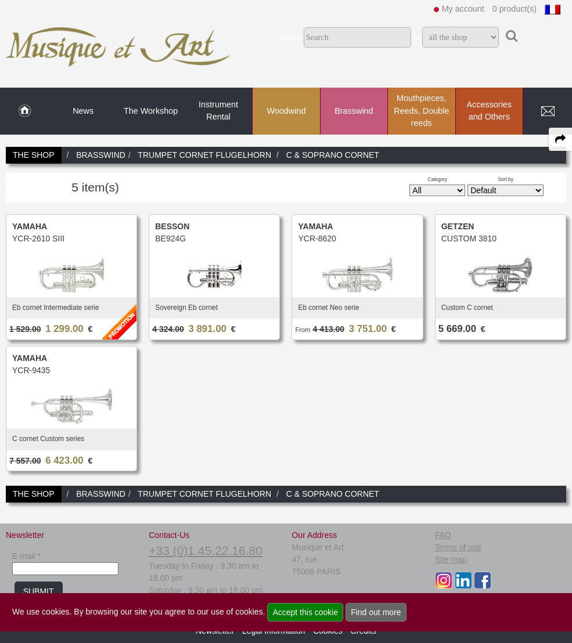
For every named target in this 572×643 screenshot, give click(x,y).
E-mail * (26, 556)
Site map (451, 559)
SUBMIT (38, 591)
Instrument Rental (218, 111)
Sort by (505, 179)
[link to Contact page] (547, 111)
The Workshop (151, 110)
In (416, 37)
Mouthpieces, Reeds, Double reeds (421, 110)
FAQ (443, 535)
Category (437, 179)
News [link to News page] (83, 110)
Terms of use (458, 547)
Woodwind (286, 110)
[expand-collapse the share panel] (560, 139)
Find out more (376, 612)
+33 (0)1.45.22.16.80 (205, 550)
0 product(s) (514, 8)
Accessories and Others (489, 111)
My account (463, 8)
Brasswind (353, 110)
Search (290, 37)
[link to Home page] (24, 111)
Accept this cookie (305, 612)
